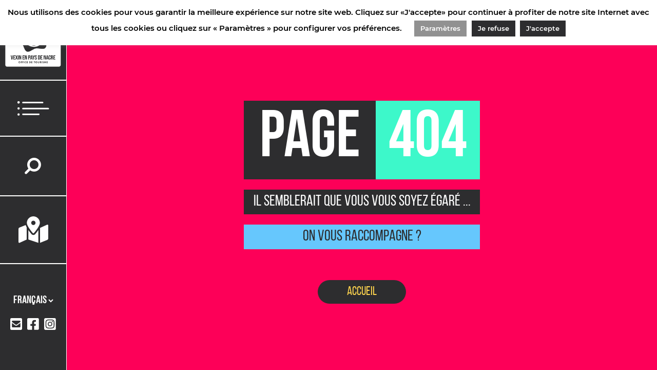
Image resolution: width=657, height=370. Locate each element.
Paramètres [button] (440, 28)
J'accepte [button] (542, 28)
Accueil (362, 292)
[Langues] (33, 300)
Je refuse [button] (493, 28)
